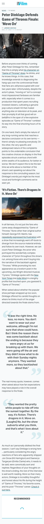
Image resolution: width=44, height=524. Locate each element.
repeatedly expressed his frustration (19, 237)
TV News (11, 10)
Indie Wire (21, 278)
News (4, 10)
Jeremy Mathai (10, 28)
